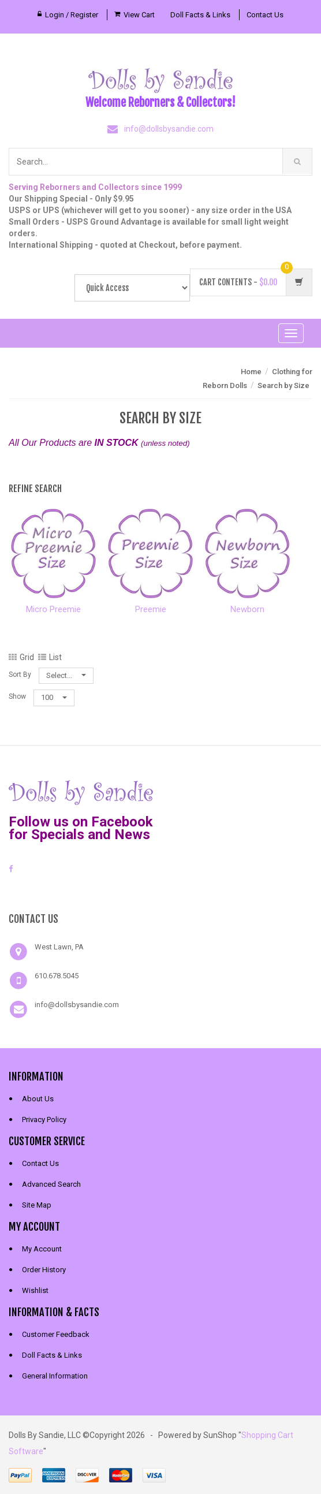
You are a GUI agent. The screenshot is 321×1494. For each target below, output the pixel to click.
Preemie (150, 609)
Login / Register (71, 14)
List (50, 657)
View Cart (139, 14)
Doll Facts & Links (200, 14)
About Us (38, 1098)
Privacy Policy (44, 1119)
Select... (66, 675)
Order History (44, 1269)
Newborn (247, 609)
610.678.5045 (57, 975)
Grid (21, 657)
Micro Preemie (53, 609)
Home (251, 371)
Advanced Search (51, 1184)
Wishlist (35, 1290)
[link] (160, 891)
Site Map (36, 1205)
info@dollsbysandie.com (169, 128)
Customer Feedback (55, 1334)
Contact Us (265, 14)
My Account (42, 1249)
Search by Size (283, 385)
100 (54, 697)
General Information (55, 1376)
